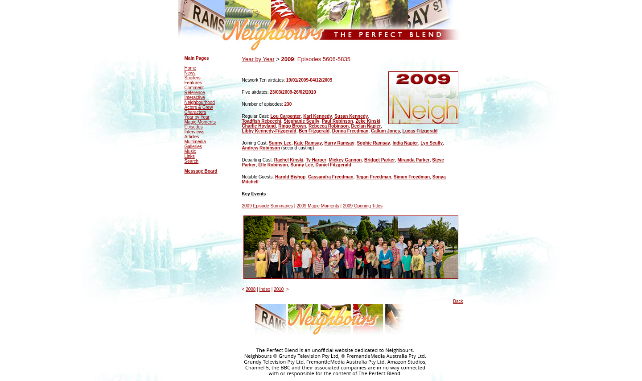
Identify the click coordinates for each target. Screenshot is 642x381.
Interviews (195, 131)
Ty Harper (316, 159)
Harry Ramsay (339, 143)
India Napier (405, 143)
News (190, 72)
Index (264, 289)
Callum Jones (385, 130)
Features (193, 82)
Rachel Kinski (289, 159)
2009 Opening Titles (363, 205)
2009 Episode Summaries (267, 205)
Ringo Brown (292, 126)
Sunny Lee (280, 143)
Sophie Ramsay (373, 143)
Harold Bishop (290, 176)
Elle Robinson (273, 164)
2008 (250, 289)
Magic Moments (200, 122)
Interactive (195, 97)
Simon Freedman (412, 176)
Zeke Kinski (367, 121)
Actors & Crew (199, 107)
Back (458, 301)
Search (192, 161)
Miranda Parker (413, 159)
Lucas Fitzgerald (420, 130)
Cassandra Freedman (331, 176)
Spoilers (193, 77)
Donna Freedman (350, 130)
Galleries (193, 146)
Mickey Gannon (345, 159)
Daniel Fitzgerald (333, 164)
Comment (194, 87)
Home (191, 68)
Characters (195, 112)
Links (190, 156)
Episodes (194, 126)
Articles (192, 136)
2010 (279, 289)
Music (190, 151)
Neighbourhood (200, 102)
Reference (195, 92)
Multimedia (195, 141)
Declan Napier (366, 126)
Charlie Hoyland (259, 126)
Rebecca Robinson (329, 126)
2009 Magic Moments (317, 205)
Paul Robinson (337, 121)
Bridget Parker (379, 159)
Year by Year (197, 117)
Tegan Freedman (373, 176)
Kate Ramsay (308, 143)
